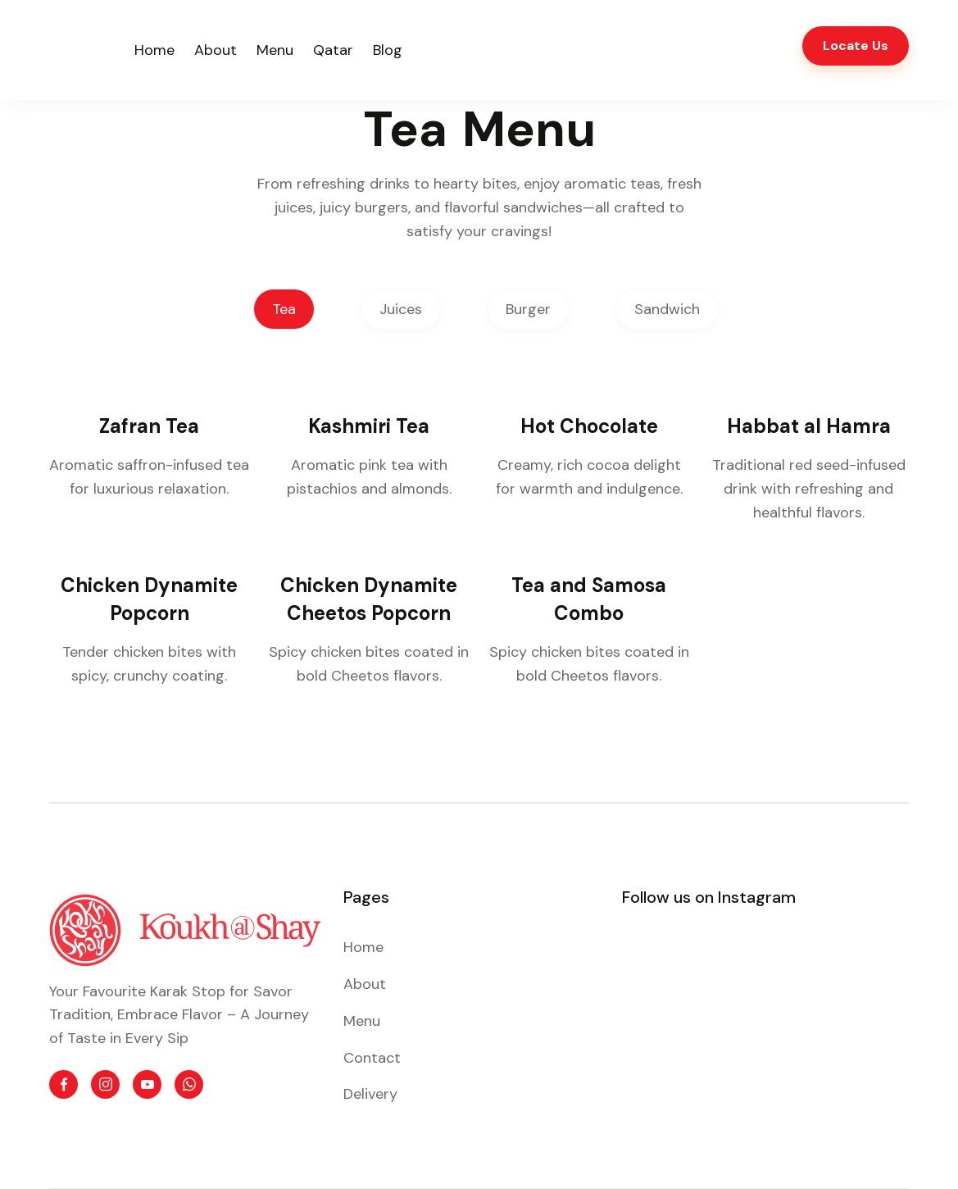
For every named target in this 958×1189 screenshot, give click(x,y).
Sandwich (667, 309)
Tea (284, 309)
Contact (372, 1058)
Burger (528, 309)
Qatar (333, 50)
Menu (275, 50)
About (215, 50)
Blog (387, 50)
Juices (400, 309)
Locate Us (855, 45)
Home (154, 50)
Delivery (370, 1094)
